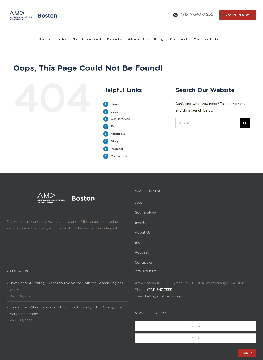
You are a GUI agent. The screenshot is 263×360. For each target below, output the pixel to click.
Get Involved (120, 119)
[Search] (245, 123)
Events (116, 126)
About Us (118, 133)
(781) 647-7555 (197, 14)
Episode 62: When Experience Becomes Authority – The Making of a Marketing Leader (65, 310)
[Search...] (207, 123)
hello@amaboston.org (163, 296)
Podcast (117, 149)
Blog (114, 141)
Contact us (144, 262)
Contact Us (119, 156)
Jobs (114, 111)
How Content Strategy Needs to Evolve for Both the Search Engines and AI (66, 286)
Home (115, 104)
